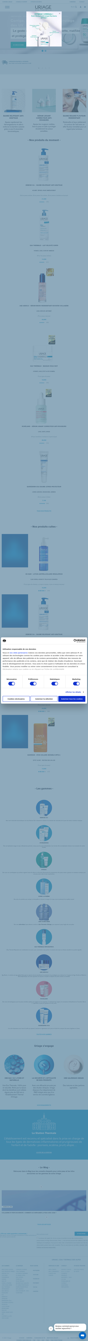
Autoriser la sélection (44, 699)
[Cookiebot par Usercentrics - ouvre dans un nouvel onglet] (75, 641)
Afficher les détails (73, 692)
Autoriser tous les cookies (72, 699)
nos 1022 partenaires (19, 653)
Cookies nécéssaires (16, 699)
